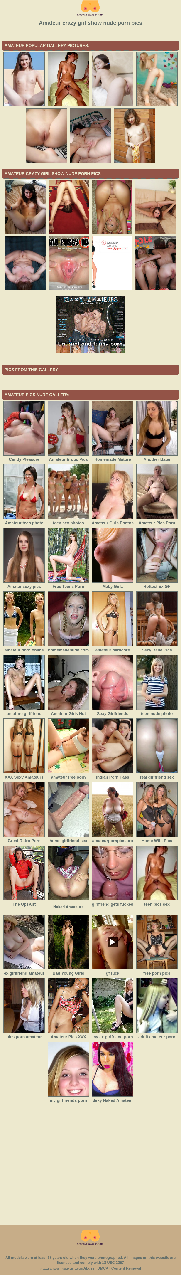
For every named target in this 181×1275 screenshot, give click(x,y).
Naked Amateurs (68, 907)
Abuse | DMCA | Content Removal (112, 1268)
